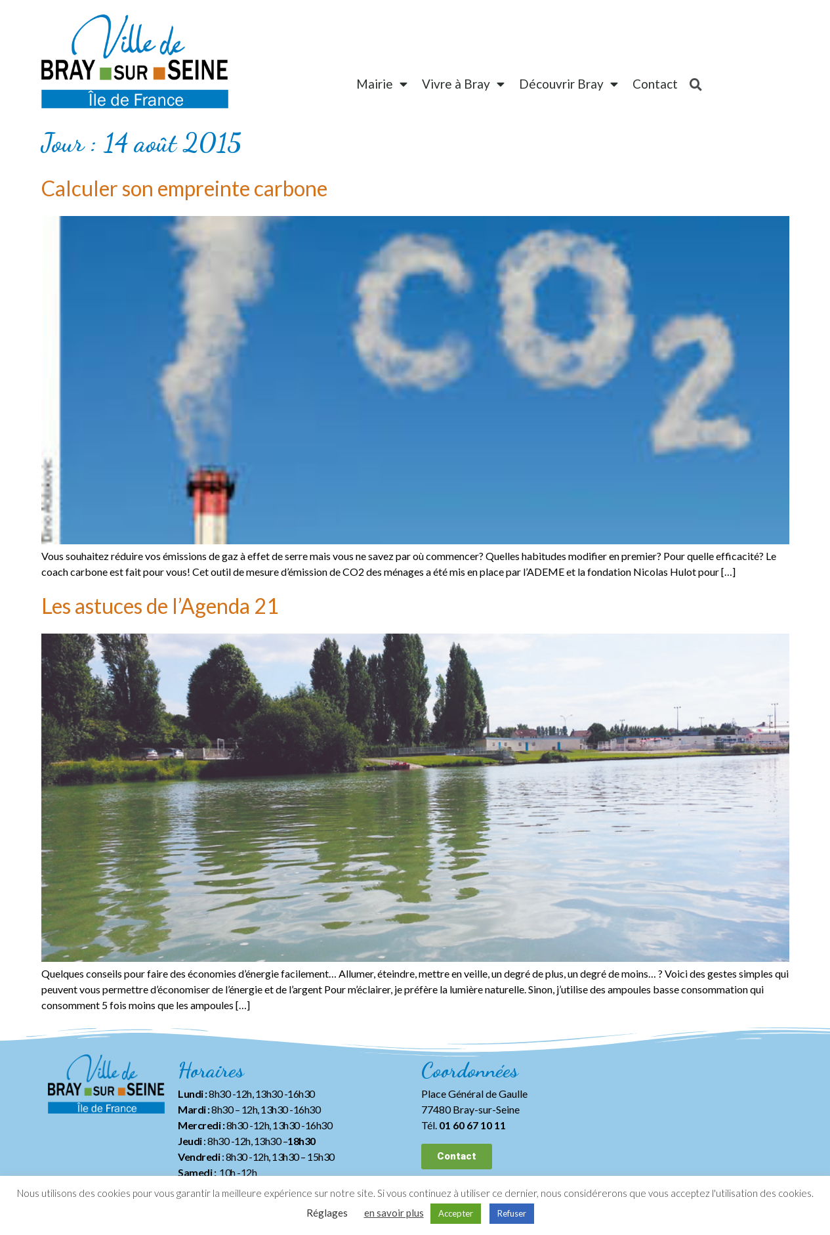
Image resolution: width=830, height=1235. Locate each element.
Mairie (381, 84)
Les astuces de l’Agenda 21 (160, 605)
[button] (456, 1156)
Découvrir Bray (568, 84)
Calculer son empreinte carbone (184, 188)
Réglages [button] (327, 1213)
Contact (655, 83)
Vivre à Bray (463, 84)
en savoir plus (394, 1213)
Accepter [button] (455, 1213)
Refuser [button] (511, 1213)
